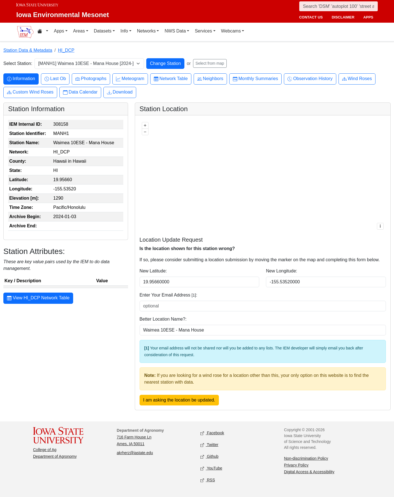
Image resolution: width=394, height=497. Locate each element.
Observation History (310, 79)
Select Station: (17, 63)
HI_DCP (66, 50)
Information (21, 79)
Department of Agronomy (55, 456)
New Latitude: (153, 271)
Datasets (103, 31)
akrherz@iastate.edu (135, 453)
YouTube (211, 468)
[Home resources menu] (42, 32)
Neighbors (210, 79)
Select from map (210, 63)
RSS (207, 480)
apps (368, 17)
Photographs (90, 79)
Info (124, 31)
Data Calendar (80, 92)
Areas (79, 31)
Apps (59, 31)
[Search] (338, 6)
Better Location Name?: (163, 319)
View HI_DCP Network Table (38, 298)
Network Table (171, 79)
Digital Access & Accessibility (309, 472)
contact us (311, 17)
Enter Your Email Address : (168, 295)
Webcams (231, 31)
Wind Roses (357, 79)
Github (209, 456)
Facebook (212, 433)
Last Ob (55, 79)
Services (203, 31)
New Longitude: (281, 271)
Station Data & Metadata (27, 50)
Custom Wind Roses (30, 92)
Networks (146, 31)
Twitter (209, 445)
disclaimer (343, 17)
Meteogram (130, 79)
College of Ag (44, 449)
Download (120, 92)
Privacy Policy (296, 465)
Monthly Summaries (255, 79)
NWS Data (175, 31)
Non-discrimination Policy (306, 458)
